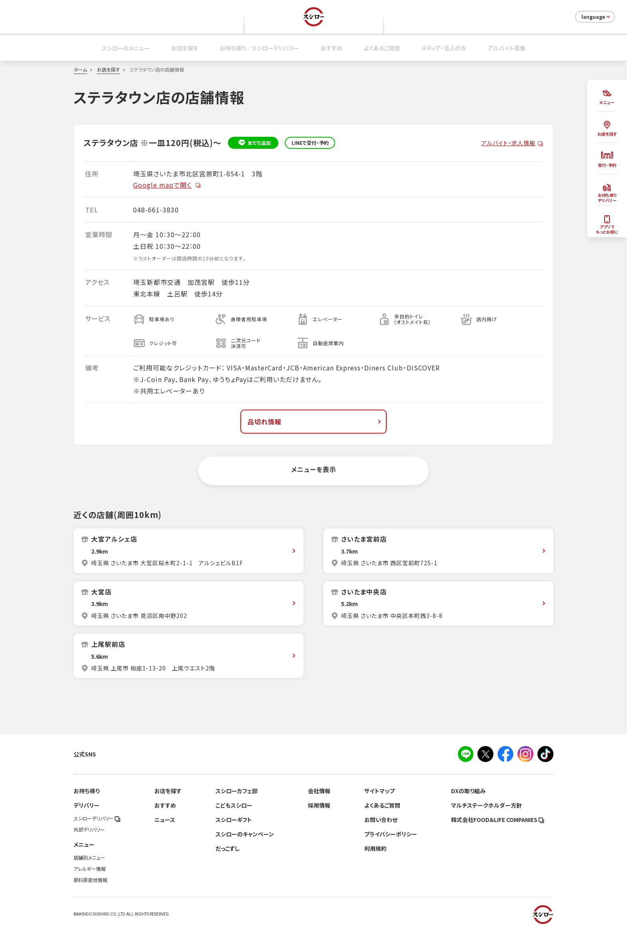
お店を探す (184, 48)
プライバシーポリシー (390, 834)
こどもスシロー (234, 805)
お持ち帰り (87, 791)
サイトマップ (379, 791)
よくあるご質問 (382, 48)
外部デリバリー (89, 829)
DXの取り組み (468, 791)
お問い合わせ (380, 820)
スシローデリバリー (97, 818)
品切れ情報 (315, 421)
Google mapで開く (167, 185)
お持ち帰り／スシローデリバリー (259, 48)
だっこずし (228, 848)
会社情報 (319, 791)
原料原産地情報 (90, 880)
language (596, 16)
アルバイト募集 (506, 48)
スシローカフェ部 (237, 791)
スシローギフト (234, 820)
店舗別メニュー (89, 857)
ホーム (80, 69)
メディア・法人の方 (443, 48)
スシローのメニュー (126, 48)
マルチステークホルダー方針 (486, 805)
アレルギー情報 (90, 868)
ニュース (164, 820)
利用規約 (375, 848)
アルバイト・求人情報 (508, 143)
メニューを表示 (313, 469)
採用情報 (319, 805)
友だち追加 (253, 143)
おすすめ (331, 48)
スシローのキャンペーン (245, 834)
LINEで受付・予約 (310, 142)
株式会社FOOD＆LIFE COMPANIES (497, 820)
